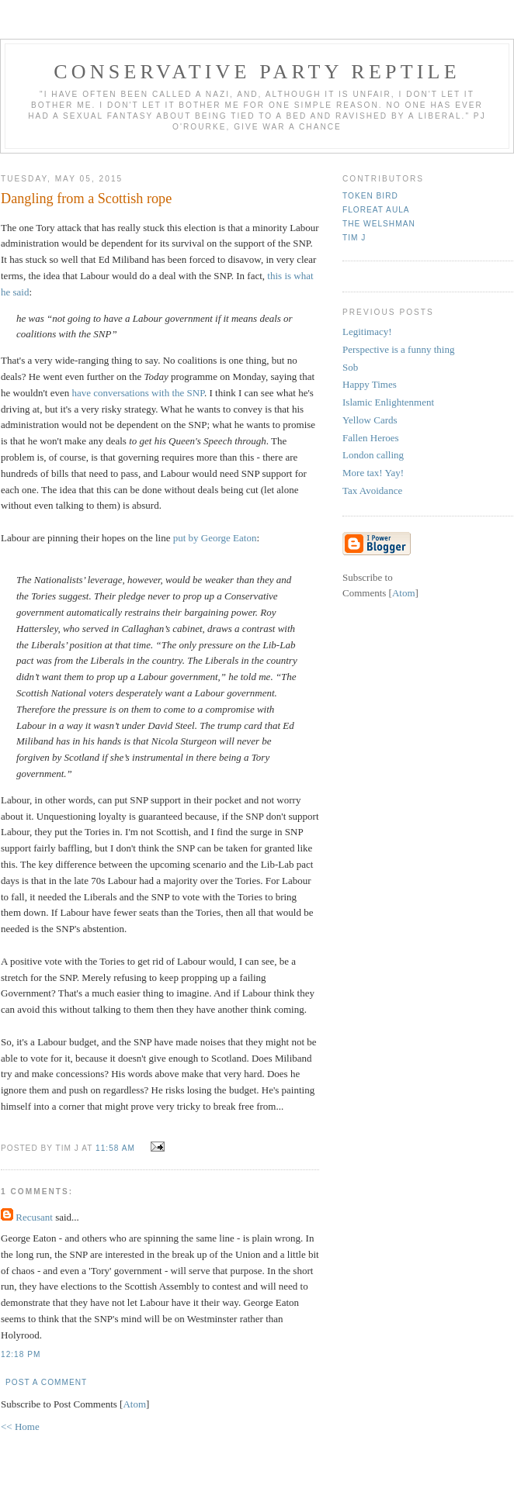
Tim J (354, 237)
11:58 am (117, 1148)
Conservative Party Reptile (257, 71)
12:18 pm (20, 1354)
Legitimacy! (367, 331)
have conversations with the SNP (138, 393)
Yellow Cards (370, 420)
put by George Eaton (215, 538)
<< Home (20, 1426)
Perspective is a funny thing (398, 349)
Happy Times (369, 384)
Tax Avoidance (372, 490)
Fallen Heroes (370, 438)
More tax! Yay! (373, 472)
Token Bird (370, 196)
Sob (350, 367)
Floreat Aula (376, 210)
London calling (373, 455)
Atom (134, 1404)
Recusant (34, 1217)
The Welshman (378, 223)
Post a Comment (46, 1382)
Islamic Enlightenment (388, 402)
